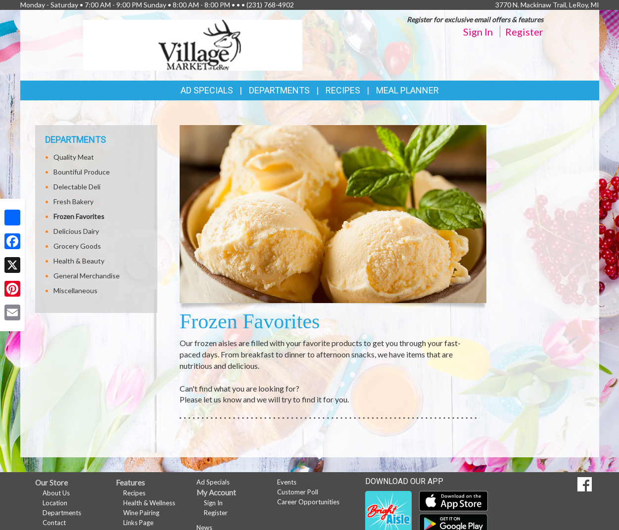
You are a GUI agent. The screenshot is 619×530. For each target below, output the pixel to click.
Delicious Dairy (76, 231)
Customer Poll (297, 492)
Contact (54, 523)
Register (524, 32)
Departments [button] (279, 90)
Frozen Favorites (78, 216)
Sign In (478, 32)
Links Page (138, 523)
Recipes (343, 90)
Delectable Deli (76, 186)
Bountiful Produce (81, 172)
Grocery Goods (77, 246)
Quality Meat (73, 157)
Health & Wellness (149, 503)
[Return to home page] (192, 44)
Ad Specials (207, 90)
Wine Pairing (141, 513)
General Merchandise (86, 275)
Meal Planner (407, 90)
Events (286, 482)
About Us (56, 493)
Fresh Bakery (73, 201)
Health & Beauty (78, 261)
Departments (62, 513)
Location (55, 503)
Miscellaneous (75, 290)
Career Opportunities (308, 502)
